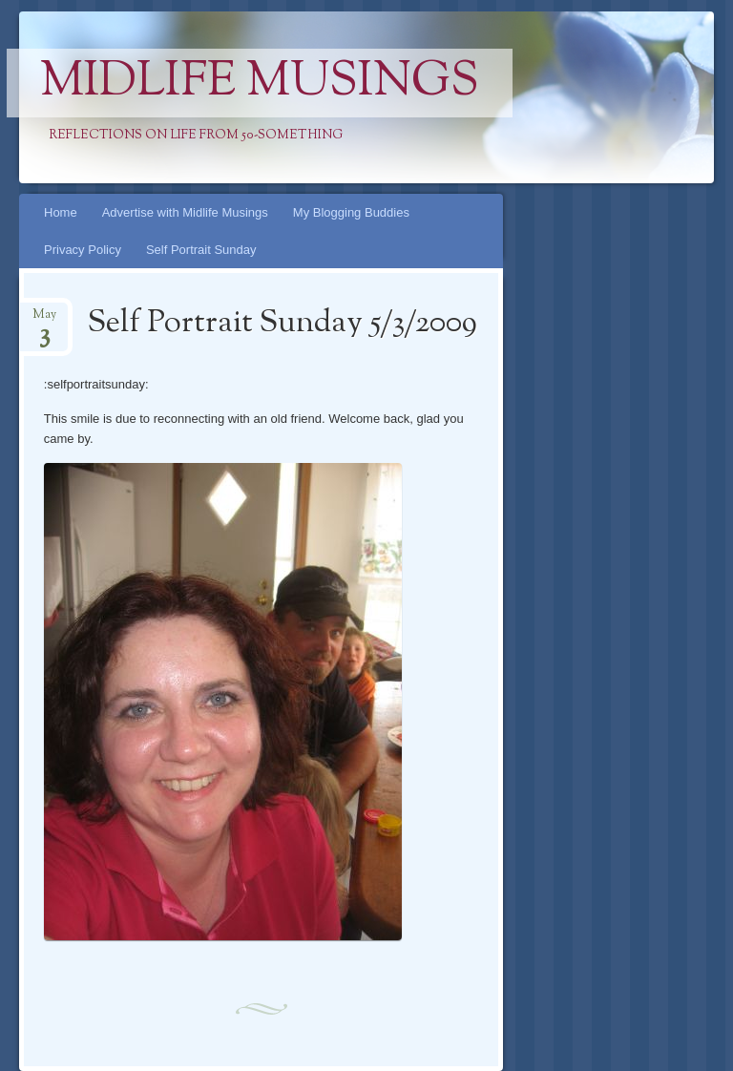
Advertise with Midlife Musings (185, 212)
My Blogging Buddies (351, 212)
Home (60, 212)
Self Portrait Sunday (201, 249)
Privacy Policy (82, 249)
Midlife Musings (259, 83)
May (44, 320)
